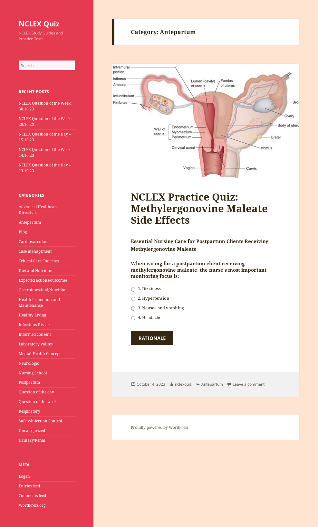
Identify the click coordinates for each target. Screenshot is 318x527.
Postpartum (29, 382)
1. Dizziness (149, 288)
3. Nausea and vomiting (161, 308)
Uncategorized (32, 430)
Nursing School (33, 373)
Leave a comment (249, 384)
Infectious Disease (35, 324)
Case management (35, 251)
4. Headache (149, 317)
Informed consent (35, 334)
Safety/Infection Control (40, 421)
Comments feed (32, 495)
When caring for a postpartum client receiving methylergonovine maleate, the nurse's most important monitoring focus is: (198, 269)
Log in (24, 476)
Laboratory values (36, 344)
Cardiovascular (33, 241)
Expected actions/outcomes (43, 280)
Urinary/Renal (32, 440)
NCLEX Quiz (39, 23)
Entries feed (29, 486)
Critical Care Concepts (39, 261)
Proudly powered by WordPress (159, 427)
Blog (23, 232)
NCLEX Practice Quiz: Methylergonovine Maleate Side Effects (199, 208)
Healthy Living (32, 315)
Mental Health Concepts (40, 353)
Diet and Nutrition (36, 270)
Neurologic (29, 363)
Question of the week (38, 401)
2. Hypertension (153, 298)
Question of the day (36, 392)
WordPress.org (32, 505)
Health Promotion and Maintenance (39, 302)
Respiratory (29, 411)
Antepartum (30, 222)
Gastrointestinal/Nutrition (43, 290)
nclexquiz (183, 384)
